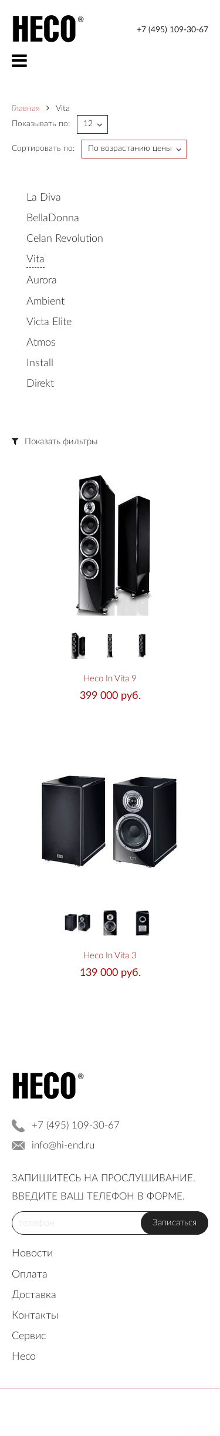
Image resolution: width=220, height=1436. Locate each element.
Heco (24, 1356)
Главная (26, 108)
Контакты (35, 1315)
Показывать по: (41, 124)
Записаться (175, 1222)
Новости (32, 1253)
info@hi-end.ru (63, 1145)
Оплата (30, 1274)
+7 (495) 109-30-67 (172, 30)
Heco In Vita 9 (110, 678)
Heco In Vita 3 (110, 955)
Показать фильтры (61, 441)
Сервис (29, 1336)
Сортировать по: (43, 148)
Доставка (34, 1295)
